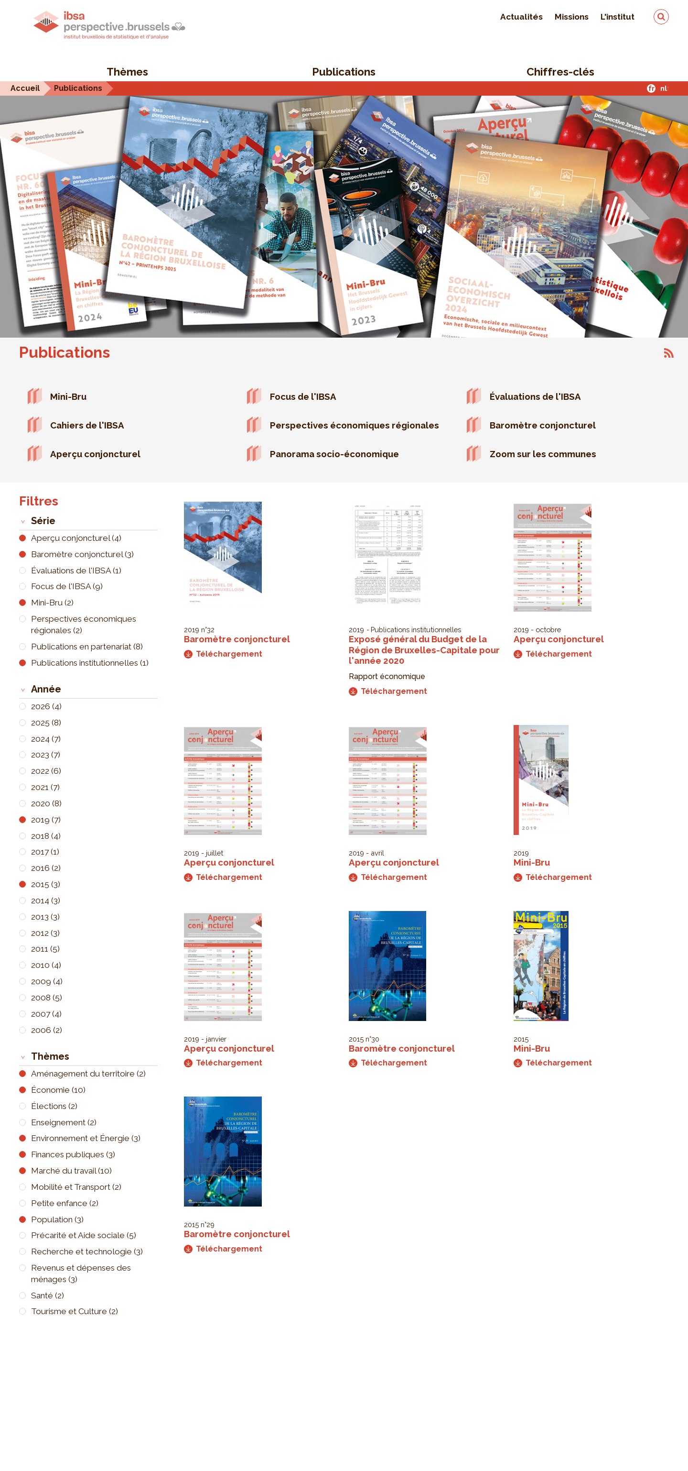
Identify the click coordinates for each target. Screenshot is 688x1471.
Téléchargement (223, 654)
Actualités (521, 17)
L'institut (617, 17)
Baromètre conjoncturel (543, 425)
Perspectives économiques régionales (354, 425)
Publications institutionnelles (416, 630)
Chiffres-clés (560, 72)
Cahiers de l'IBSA (87, 425)
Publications (344, 72)
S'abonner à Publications (669, 353)
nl (663, 88)
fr (651, 88)
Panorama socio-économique (334, 454)
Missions (572, 17)
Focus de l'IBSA (303, 396)
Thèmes (127, 72)
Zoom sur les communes (543, 454)
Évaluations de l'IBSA (535, 396)
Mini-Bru (68, 396)
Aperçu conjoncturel (95, 454)
